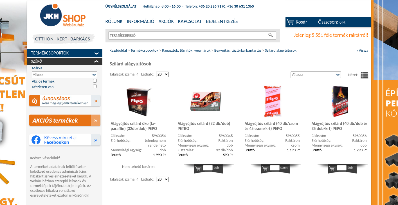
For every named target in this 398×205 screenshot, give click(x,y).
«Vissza (362, 50)
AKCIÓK (166, 21)
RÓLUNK (114, 21)
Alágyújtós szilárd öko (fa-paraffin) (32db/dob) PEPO (134, 126)
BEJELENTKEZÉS (222, 21)
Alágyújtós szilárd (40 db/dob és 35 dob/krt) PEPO (340, 126)
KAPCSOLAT (190, 21)
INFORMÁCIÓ (140, 21)
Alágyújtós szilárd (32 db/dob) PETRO (204, 126)
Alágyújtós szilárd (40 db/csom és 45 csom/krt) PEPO (271, 126)
